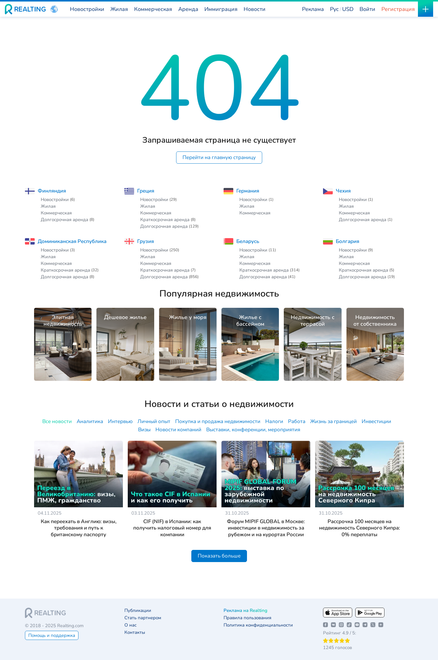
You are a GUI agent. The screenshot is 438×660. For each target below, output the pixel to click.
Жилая (48, 206)
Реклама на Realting (245, 610)
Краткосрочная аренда (164, 219)
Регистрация (398, 9)
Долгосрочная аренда (64, 219)
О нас (130, 625)
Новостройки (55, 199)
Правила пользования (247, 618)
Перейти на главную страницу (219, 157)
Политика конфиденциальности (258, 625)
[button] (54, 9)
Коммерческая (56, 213)
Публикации (137, 610)
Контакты (134, 632)
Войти (367, 9)
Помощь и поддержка (51, 635)
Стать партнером (142, 618)
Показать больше (219, 555)
